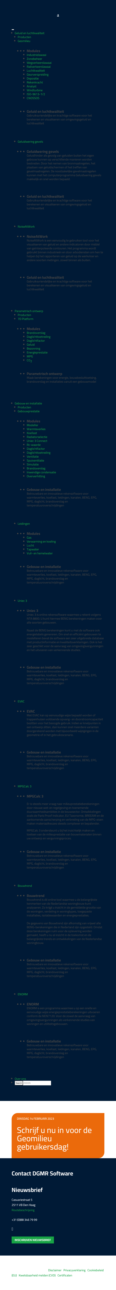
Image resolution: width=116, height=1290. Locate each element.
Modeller (32, 425)
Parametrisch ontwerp (29, 311)
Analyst (31, 86)
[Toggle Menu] (13, 29)
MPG (30, 356)
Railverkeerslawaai (39, 66)
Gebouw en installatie (28, 403)
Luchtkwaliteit (36, 70)
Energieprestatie (37, 352)
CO (29, 360)
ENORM (23, 994)
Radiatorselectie (37, 437)
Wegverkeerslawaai (39, 62)
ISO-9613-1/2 (36, 94)
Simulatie (33, 464)
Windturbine (35, 90)
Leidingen (24, 523)
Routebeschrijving (23, 1210)
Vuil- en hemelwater (40, 553)
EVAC (21, 701)
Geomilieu (24, 41)
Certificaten (65, 1275)
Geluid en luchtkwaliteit (29, 33)
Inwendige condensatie (41, 472)
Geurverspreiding (37, 74)
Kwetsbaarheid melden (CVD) (37, 1275)
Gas (29, 537)
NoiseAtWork (26, 226)
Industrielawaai (36, 55)
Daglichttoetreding (38, 336)
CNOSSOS (33, 98)
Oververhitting (36, 476)
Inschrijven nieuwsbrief (33, 1240)
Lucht (30, 545)
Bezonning (33, 348)
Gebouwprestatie (29, 411)
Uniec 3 (22, 600)
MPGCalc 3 (24, 786)
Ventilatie (33, 456)
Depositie (33, 78)
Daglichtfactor (36, 340)
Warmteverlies (36, 429)
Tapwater (33, 549)
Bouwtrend (25, 885)
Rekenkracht (35, 82)
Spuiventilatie (35, 460)
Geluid (31, 344)
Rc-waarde (34, 444)
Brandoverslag (36, 332)
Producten (24, 37)
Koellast (32, 433)
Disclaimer (54, 1270)
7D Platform (25, 319)
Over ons (20, 1078)
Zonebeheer (34, 59)
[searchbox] (37, 1083)
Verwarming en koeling (41, 541)
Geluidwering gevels (30, 141)
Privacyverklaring (74, 1270)
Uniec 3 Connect (37, 441)
